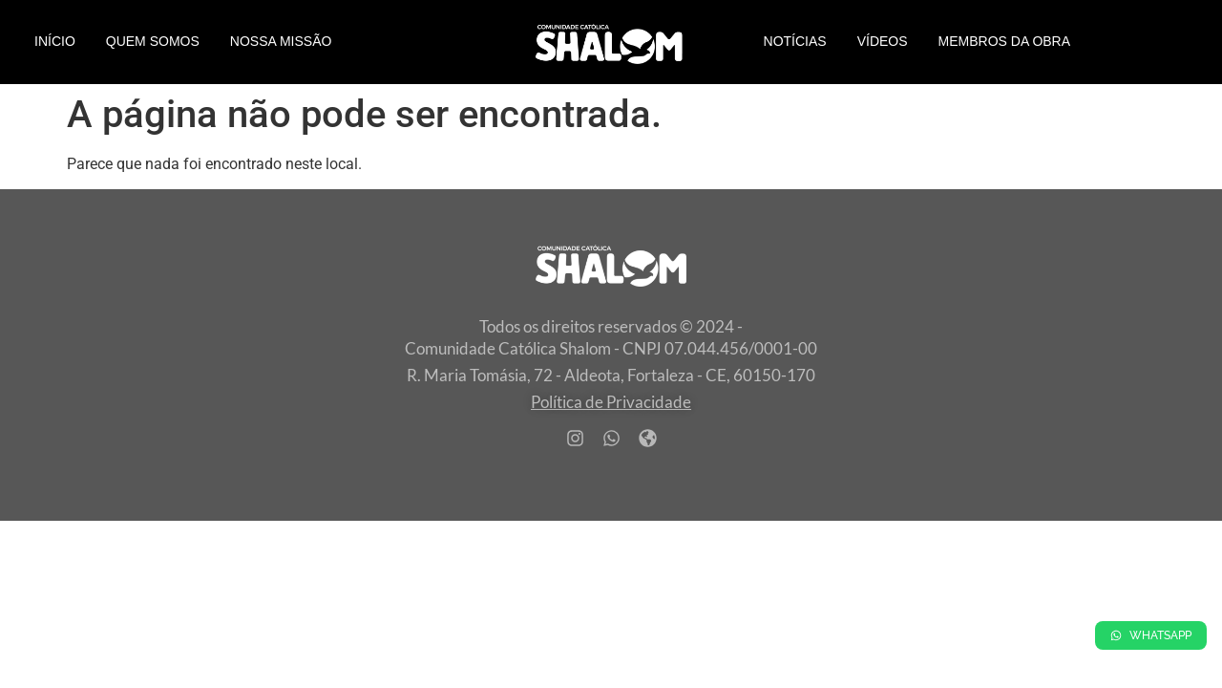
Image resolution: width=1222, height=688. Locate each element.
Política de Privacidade (611, 402)
